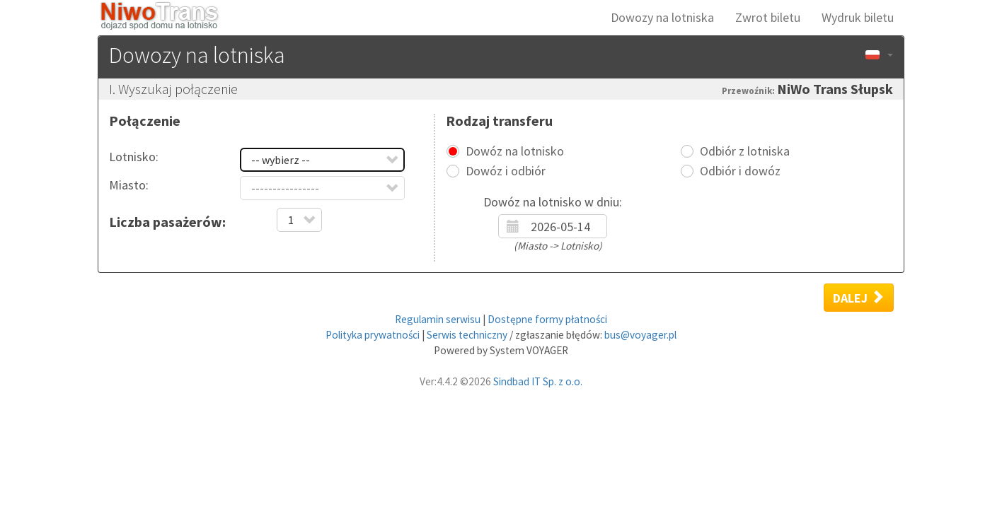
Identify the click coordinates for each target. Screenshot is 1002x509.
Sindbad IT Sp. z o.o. (537, 381)
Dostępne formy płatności (547, 319)
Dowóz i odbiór (506, 171)
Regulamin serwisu (437, 319)
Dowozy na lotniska (662, 17)
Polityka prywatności (373, 334)
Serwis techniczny (467, 334)
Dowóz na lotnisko (515, 151)
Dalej (859, 297)
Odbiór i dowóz (740, 171)
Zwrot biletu (767, 17)
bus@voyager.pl (640, 334)
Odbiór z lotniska (745, 151)
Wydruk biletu (858, 17)
